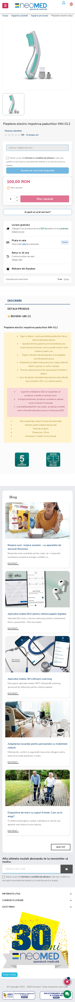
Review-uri (19, 316)
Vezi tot (60, 847)
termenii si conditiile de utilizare (39, 158)
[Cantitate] (10, 198)
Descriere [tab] (14, 301)
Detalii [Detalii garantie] (66, 279)
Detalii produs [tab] (18, 309)
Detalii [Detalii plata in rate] (65, 242)
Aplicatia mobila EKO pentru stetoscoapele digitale (37, 614)
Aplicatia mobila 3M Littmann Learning (30, 679)
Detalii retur (17, 259)
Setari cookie (9, 974)
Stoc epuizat (45, 199)
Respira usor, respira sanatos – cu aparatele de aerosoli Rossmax (34, 547)
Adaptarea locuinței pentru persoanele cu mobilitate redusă (37, 745)
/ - (29, 135)
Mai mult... (13, 563)
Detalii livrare (18, 232)
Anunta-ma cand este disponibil (37, 170)
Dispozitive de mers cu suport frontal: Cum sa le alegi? (35, 814)
